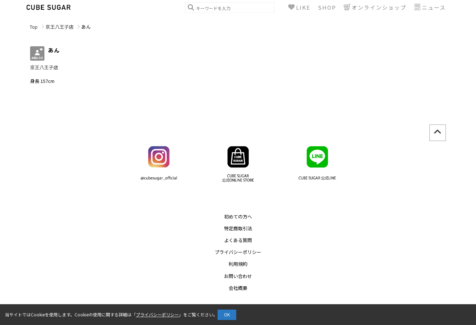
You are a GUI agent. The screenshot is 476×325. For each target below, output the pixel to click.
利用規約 (238, 263)
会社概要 (238, 287)
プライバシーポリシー (238, 252)
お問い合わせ (238, 276)
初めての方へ (238, 216)
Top (34, 26)
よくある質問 (238, 240)
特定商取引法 (238, 228)
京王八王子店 (59, 26)
